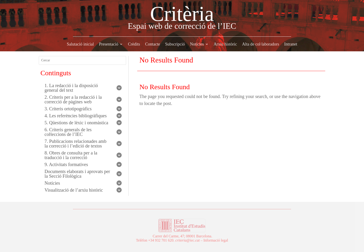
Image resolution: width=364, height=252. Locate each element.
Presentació (108, 44)
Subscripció (175, 44)
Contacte (152, 44)
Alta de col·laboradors (260, 44)
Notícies (197, 44)
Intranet (290, 44)
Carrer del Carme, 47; (169, 236)
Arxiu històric (225, 44)
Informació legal (215, 240)
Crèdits (134, 44)
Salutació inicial (80, 44)
